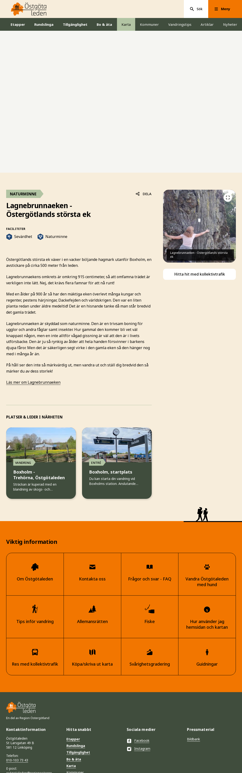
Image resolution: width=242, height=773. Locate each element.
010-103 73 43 (17, 760)
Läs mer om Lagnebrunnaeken (33, 382)
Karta (126, 24)
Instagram (138, 748)
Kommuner (149, 24)
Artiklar (207, 24)
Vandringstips (179, 24)
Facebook (138, 740)
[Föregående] (228, 197)
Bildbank (193, 739)
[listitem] (199, 226)
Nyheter (230, 24)
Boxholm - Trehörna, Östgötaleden (39, 475)
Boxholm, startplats (110, 472)
